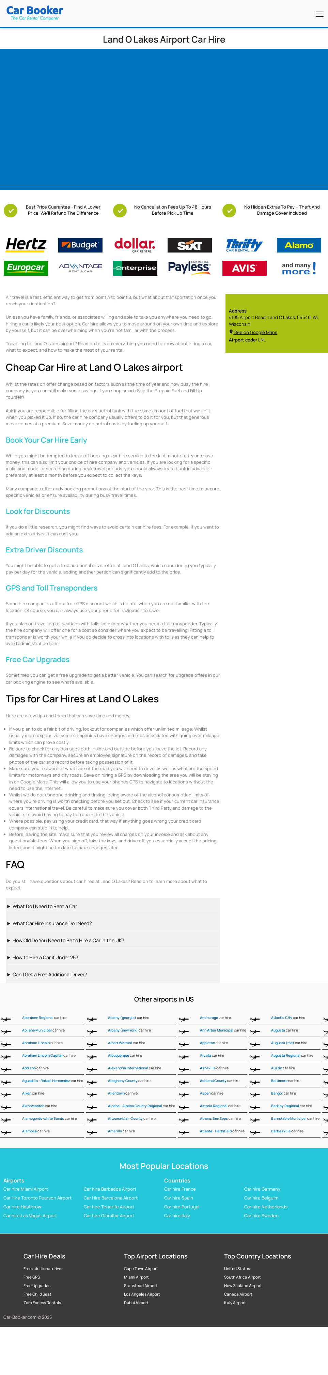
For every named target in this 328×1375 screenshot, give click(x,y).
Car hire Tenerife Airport (109, 1207)
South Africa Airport (242, 1277)
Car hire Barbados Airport (110, 1189)
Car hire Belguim (261, 1198)
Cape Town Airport (141, 1268)
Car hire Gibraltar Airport (109, 1216)
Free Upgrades (37, 1285)
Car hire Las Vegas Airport (30, 1216)
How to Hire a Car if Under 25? (45, 957)
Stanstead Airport (140, 1285)
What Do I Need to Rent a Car (45, 906)
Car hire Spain (178, 1198)
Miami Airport (136, 1277)
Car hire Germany (262, 1189)
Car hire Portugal (181, 1207)
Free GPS (32, 1277)
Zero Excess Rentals (42, 1302)
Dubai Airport (136, 1302)
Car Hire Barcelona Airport (111, 1198)
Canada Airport (238, 1294)
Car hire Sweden (261, 1216)
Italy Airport (235, 1302)
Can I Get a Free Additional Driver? (50, 974)
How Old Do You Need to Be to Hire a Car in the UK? (68, 940)
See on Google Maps (253, 332)
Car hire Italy (177, 1216)
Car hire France (180, 1189)
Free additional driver (43, 1268)
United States (237, 1268)
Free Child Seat (37, 1294)
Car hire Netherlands (265, 1207)
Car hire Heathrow (22, 1207)
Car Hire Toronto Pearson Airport (37, 1198)
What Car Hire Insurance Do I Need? (52, 923)
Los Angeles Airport (142, 1294)
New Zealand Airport (243, 1285)
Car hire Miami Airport (25, 1189)
